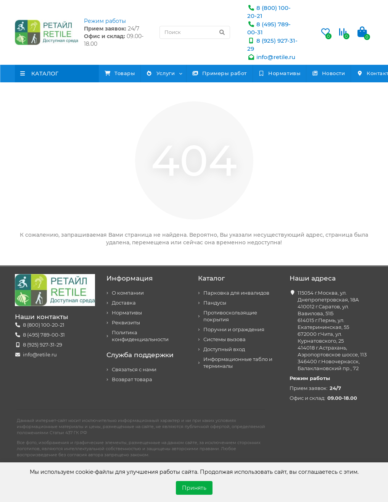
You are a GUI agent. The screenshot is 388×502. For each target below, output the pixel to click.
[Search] (194, 32)
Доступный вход (224, 349)
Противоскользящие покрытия (230, 316)
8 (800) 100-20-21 (43, 325)
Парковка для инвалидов (236, 293)
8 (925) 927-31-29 (42, 345)
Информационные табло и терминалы (237, 362)
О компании (128, 293)
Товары (125, 73)
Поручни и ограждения (233, 329)
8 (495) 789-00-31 (44, 335)
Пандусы (214, 303)
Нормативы (321, 73)
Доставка (124, 303)
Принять (194, 487)
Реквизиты (126, 323)
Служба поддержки (140, 355)
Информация (129, 278)
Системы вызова (224, 339)
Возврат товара (132, 379)
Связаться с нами (134, 369)
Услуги (178, 73)
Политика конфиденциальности (140, 336)
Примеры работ (249, 73)
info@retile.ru (271, 57)
